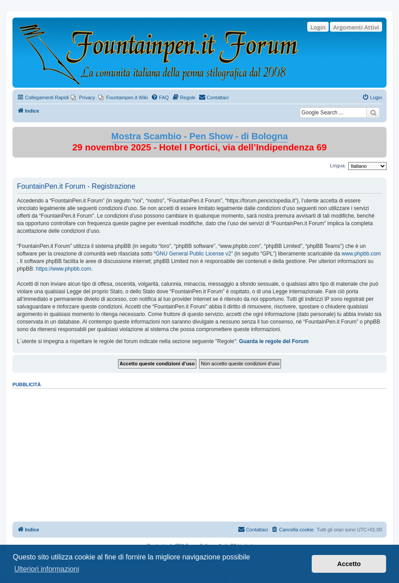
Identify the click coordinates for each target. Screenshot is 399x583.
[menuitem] (83, 97)
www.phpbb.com (361, 254)
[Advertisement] (199, 452)
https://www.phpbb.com (63, 269)
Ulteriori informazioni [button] (46, 569)
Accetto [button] (349, 563)
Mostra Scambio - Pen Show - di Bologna (199, 136)
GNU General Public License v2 (193, 254)
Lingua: (338, 165)
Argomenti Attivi (356, 27)
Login (318, 27)
